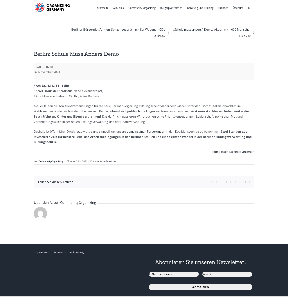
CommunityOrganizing (51, 161)
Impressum (41, 252)
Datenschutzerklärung (68, 252)
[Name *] (227, 274)
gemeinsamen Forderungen (146, 132)
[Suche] (249, 7)
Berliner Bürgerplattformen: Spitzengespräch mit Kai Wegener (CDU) (119, 33)
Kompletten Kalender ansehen (233, 152)
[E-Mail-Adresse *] (174, 274)
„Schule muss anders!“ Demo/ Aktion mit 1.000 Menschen (212, 33)
